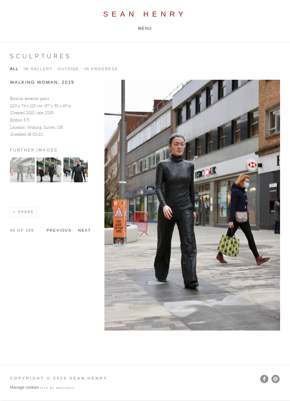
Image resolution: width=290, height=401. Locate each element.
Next (84, 230)
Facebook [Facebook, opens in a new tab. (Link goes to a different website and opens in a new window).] (264, 379)
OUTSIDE (68, 69)
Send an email (275, 379)
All (14, 69)
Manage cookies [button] (24, 387)
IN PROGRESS (101, 69)
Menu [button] (145, 28)
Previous (58, 230)
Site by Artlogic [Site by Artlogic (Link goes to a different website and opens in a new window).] (57, 387)
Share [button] (26, 212)
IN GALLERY (38, 69)
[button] (22, 181)
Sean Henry (145, 14)
